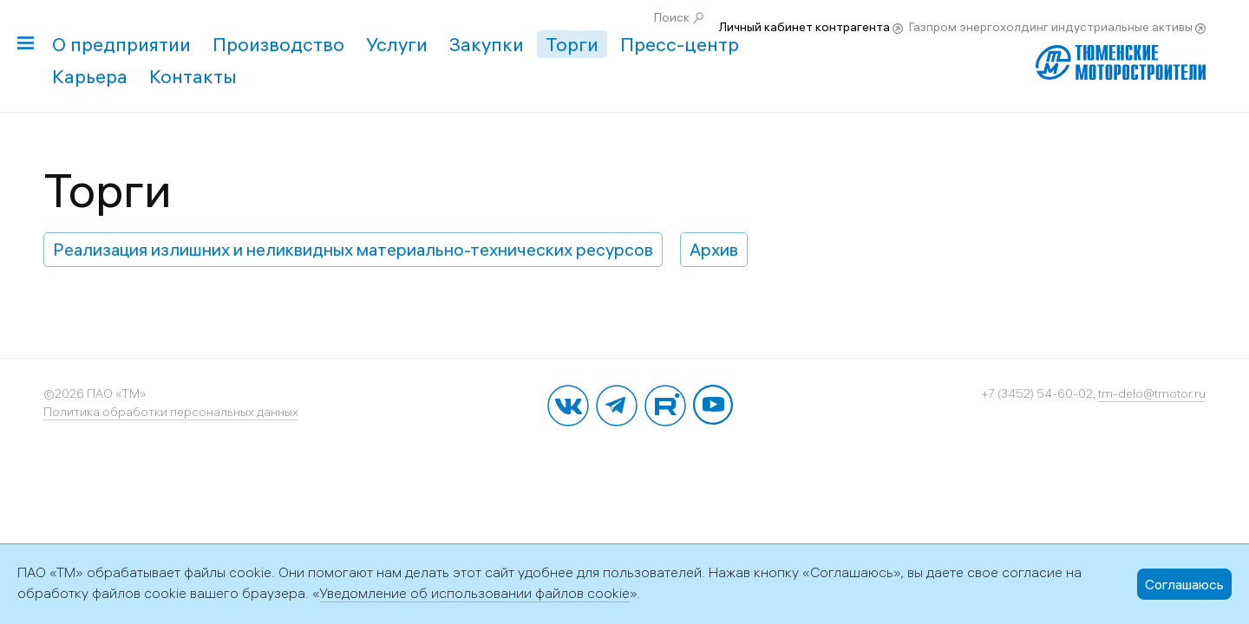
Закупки (486, 44)
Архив (714, 249)
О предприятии (121, 44)
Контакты (193, 76)
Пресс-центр (679, 44)
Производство (278, 44)
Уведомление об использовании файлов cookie (474, 592)
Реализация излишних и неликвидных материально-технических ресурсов (353, 249)
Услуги (397, 44)
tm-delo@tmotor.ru (1152, 393)
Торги (572, 44)
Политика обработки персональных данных (170, 411)
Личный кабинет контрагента (804, 27)
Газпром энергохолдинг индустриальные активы (1051, 27)
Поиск (672, 17)
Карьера (90, 76)
